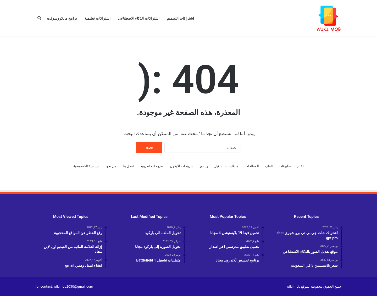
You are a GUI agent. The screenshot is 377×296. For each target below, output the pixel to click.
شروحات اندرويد (152, 166)
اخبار (300, 166)
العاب (269, 166)
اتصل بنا (128, 166)
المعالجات (252, 166)
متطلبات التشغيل (226, 166)
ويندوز (203, 166)
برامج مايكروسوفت (62, 18)
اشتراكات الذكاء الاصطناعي (138, 18)
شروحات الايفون (181, 166)
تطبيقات (285, 166)
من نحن (111, 166)
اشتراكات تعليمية (97, 18)
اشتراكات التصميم (180, 18)
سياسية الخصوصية (86, 166)
